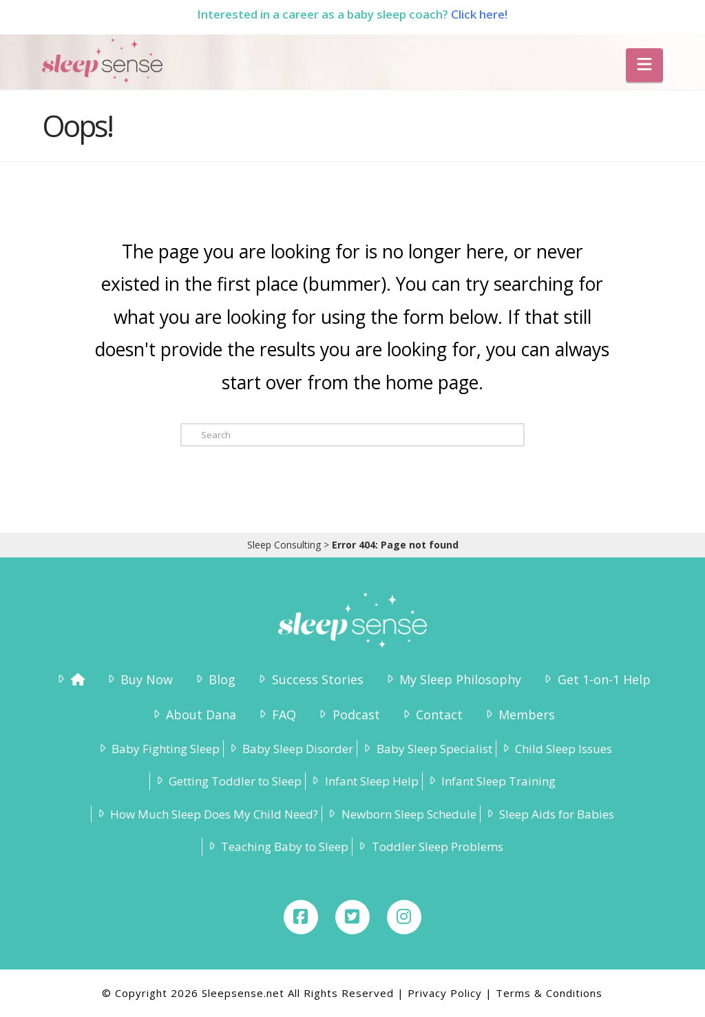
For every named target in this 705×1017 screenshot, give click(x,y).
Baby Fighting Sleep (158, 749)
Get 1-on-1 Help (595, 679)
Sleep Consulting (284, 544)
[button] (644, 65)
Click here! (479, 14)
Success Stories (309, 679)
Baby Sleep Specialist (426, 749)
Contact (431, 714)
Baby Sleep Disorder (290, 749)
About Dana (193, 714)
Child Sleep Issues (556, 749)
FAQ (276, 714)
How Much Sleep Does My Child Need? (206, 814)
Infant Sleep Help (363, 781)
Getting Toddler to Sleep (228, 781)
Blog (214, 679)
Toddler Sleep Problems (429, 846)
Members (519, 714)
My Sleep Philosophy (452, 679)
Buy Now (139, 679)
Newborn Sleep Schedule (401, 814)
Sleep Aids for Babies (549, 814)
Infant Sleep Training (491, 781)
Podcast (347, 714)
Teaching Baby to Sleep (277, 846)
